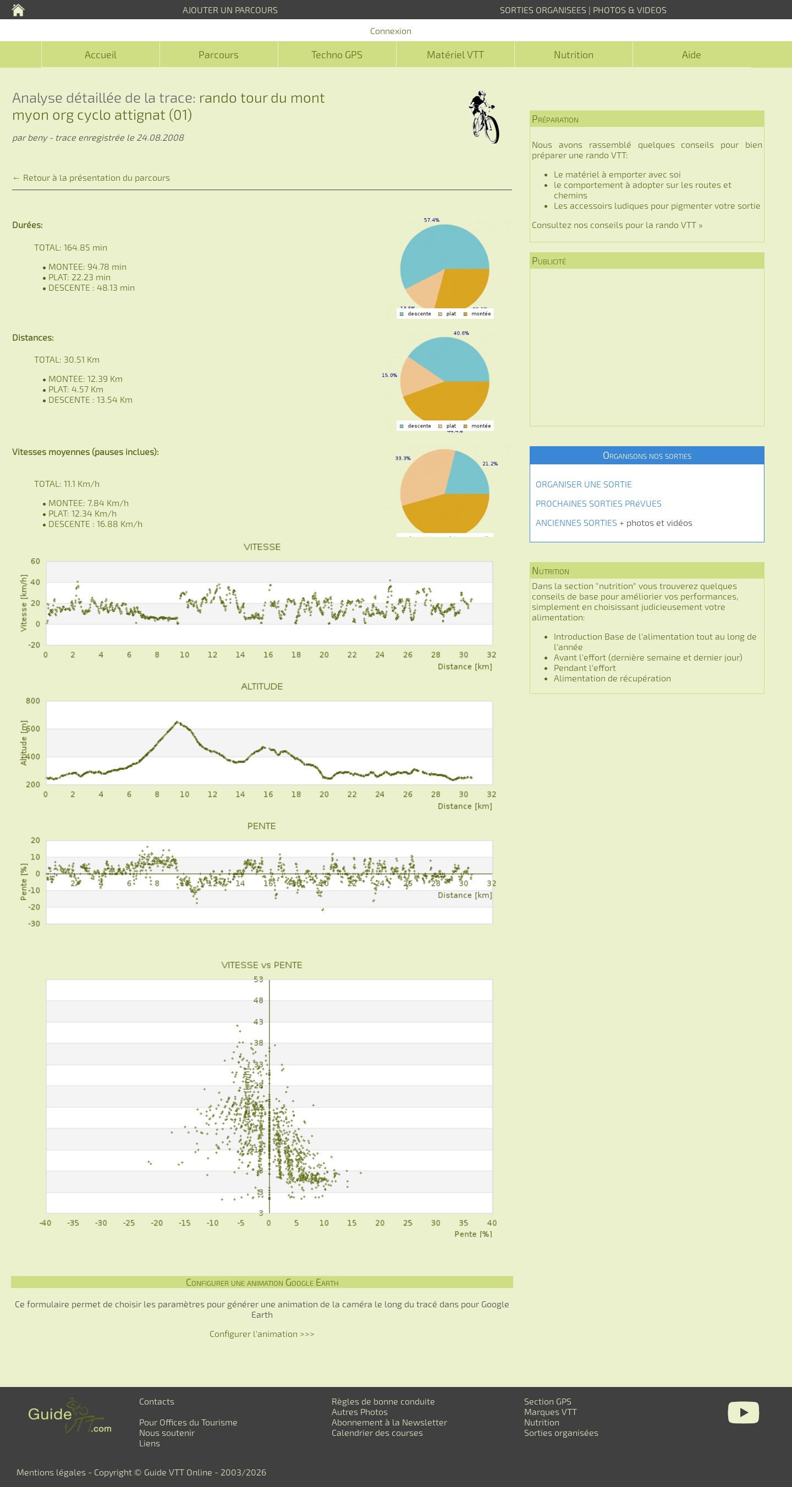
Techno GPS (336, 54)
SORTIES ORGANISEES (543, 9)
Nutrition (573, 54)
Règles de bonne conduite (383, 1401)
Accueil (101, 54)
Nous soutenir (167, 1432)
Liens (149, 1443)
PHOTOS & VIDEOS (630, 9)
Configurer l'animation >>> (262, 1333)
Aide (691, 54)
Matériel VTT (455, 54)
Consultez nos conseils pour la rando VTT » (617, 224)
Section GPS (547, 1401)
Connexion (390, 30)
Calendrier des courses (377, 1432)
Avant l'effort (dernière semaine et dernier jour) (648, 657)
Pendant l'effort (585, 667)
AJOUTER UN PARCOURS (230, 9)
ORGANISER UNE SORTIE (584, 484)
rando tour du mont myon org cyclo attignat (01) (168, 105)
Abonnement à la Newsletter (389, 1422)
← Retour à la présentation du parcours (91, 177)
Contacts (156, 1401)
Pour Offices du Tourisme (188, 1422)
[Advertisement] (647, 347)
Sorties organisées (561, 1432)
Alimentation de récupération (612, 678)
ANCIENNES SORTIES (576, 522)
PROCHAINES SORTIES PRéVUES (599, 503)
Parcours (219, 54)
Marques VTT (550, 1411)
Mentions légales (51, 1472)
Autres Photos (360, 1411)
